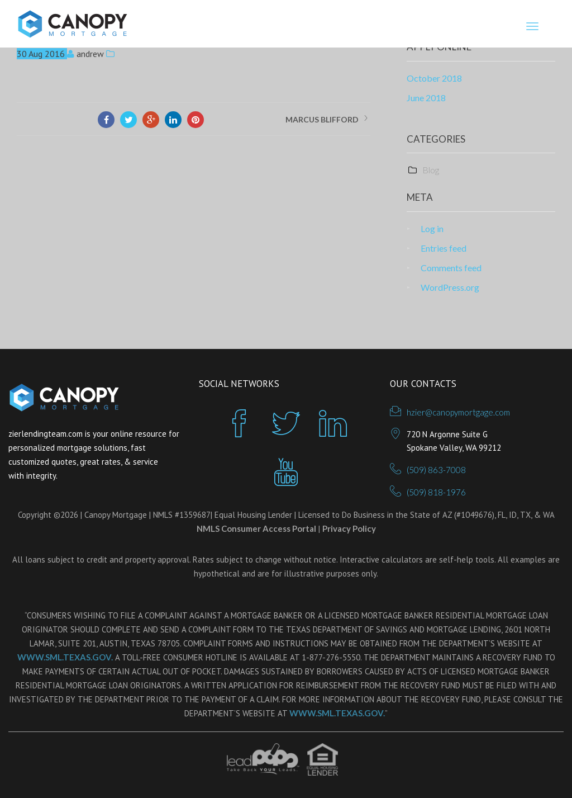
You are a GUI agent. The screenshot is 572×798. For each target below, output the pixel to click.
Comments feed (451, 267)
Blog (430, 169)
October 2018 (434, 78)
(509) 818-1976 (436, 492)
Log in (432, 228)
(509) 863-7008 (436, 470)
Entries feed (443, 248)
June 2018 (426, 97)
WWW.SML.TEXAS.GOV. (65, 657)
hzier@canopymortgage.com (458, 412)
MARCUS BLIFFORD (322, 119)
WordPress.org (450, 287)
